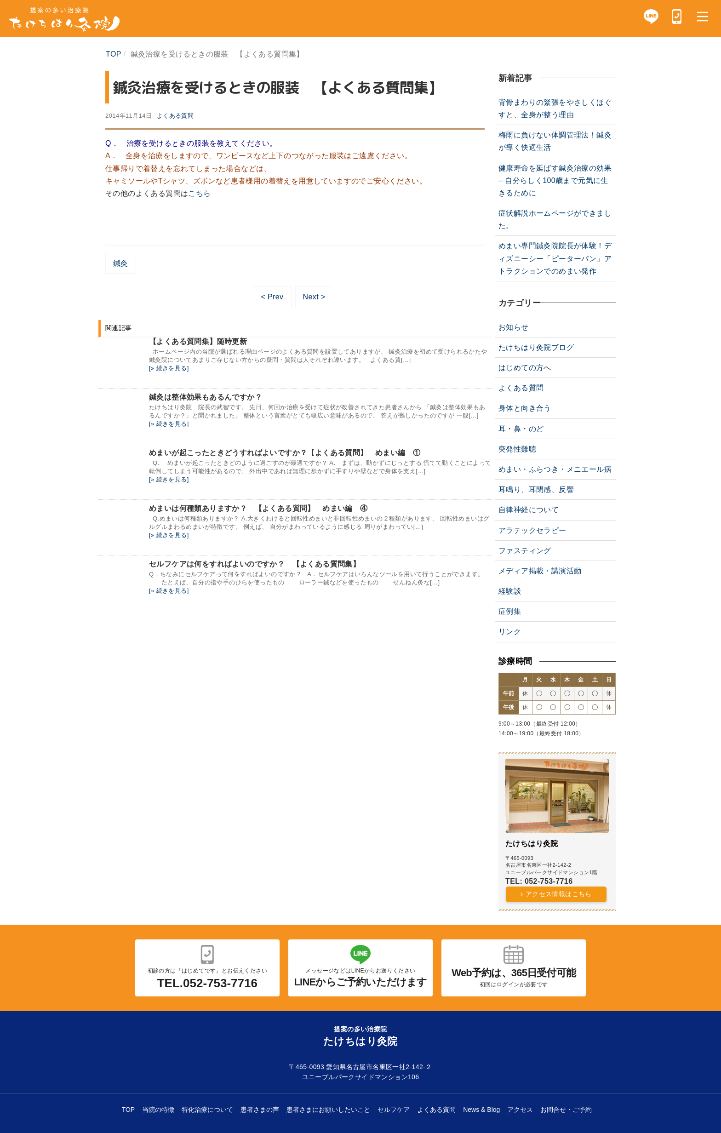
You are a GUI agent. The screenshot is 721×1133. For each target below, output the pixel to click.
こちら (199, 193)
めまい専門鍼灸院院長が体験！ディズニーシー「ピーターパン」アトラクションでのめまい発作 (555, 258)
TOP (128, 1109)
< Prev (272, 297)
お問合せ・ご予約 (566, 1109)
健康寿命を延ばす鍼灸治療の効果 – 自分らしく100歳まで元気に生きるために (555, 180)
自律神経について (528, 510)
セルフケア (394, 1109)
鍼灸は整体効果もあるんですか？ (205, 397)
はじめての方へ (524, 368)
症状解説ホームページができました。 (555, 219)
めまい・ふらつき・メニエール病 (555, 469)
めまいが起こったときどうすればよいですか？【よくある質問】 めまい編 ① (284, 453)
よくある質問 (175, 115)
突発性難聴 (517, 449)
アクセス (520, 1109)
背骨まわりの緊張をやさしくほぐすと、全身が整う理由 (555, 108)
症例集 (509, 611)
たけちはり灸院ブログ (536, 347)
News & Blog (481, 1109)
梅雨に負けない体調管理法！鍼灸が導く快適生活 (555, 141)
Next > (314, 297)
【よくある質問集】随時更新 (198, 341)
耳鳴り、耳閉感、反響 (536, 489)
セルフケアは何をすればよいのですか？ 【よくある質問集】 (254, 564)
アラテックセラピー (532, 530)
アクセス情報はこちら (559, 894)
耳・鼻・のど (521, 429)
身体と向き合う (524, 408)
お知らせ (513, 327)
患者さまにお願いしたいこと (328, 1109)
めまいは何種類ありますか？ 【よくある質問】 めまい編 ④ (258, 508)
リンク (509, 631)
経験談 (509, 591)
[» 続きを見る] (169, 368)
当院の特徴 (158, 1109)
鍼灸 (120, 263)
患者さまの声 (259, 1109)
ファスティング (524, 551)
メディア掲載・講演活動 (539, 571)
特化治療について (207, 1109)
